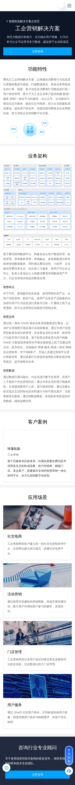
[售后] (69, 771)
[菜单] (69, 5)
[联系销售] (69, 755)
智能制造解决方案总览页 (24, 21)
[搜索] (53, 5)
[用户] (61, 5)
